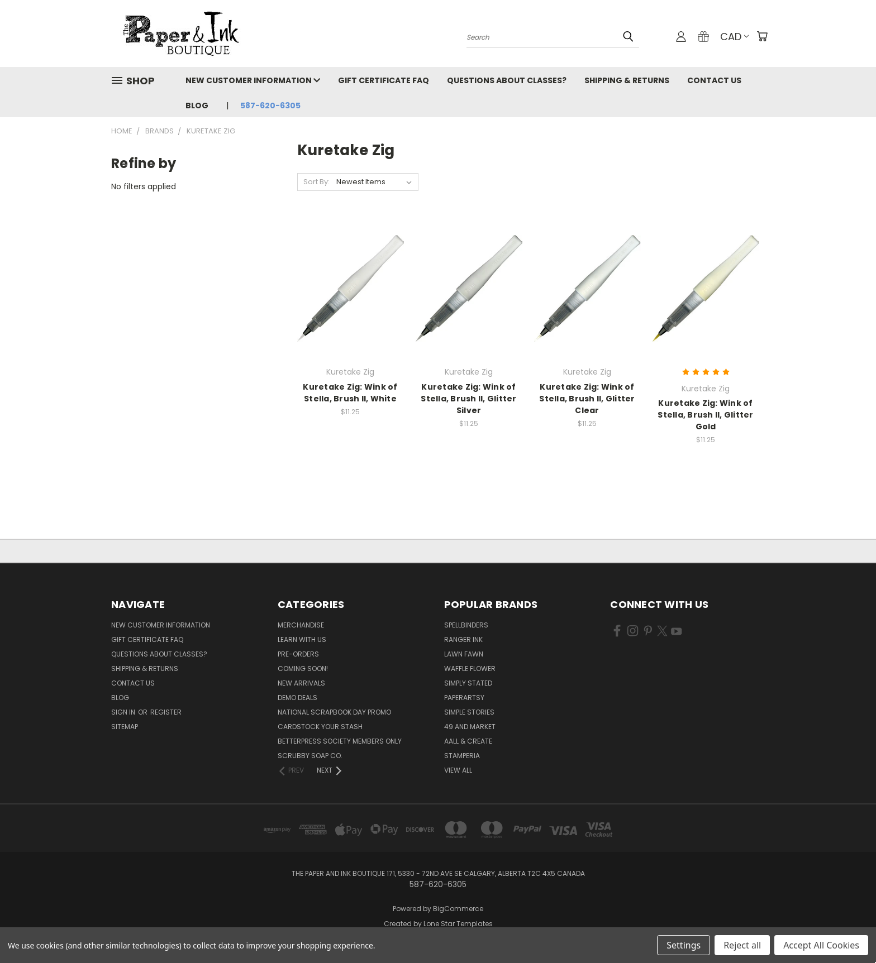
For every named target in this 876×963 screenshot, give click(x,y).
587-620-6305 (270, 105)
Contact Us (714, 80)
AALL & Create (468, 741)
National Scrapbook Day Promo (334, 712)
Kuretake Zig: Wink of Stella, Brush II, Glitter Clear (587, 398)
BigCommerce (458, 908)
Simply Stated (468, 683)
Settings (683, 945)
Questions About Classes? (506, 80)
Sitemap (124, 726)
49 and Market (470, 726)
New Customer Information (252, 80)
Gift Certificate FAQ (383, 80)
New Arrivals (301, 683)
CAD (734, 37)
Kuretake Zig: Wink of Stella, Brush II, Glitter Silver (468, 398)
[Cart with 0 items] (762, 36)
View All (458, 770)
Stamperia (462, 755)
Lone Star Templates (458, 923)
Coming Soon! (303, 668)
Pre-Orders (298, 654)
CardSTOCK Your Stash (320, 726)
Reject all (742, 945)
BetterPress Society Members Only (340, 741)
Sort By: (316, 181)
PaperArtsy (464, 697)
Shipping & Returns (626, 80)
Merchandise (301, 625)
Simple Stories (469, 712)
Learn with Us (302, 639)
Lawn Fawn (463, 654)
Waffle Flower (470, 668)
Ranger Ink (463, 639)
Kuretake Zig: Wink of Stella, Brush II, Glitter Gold (705, 414)
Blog (196, 105)
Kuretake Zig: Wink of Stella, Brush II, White (350, 392)
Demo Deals (297, 697)
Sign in (124, 712)
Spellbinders (466, 625)
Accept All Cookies (821, 945)
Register (166, 712)
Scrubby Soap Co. (310, 755)
